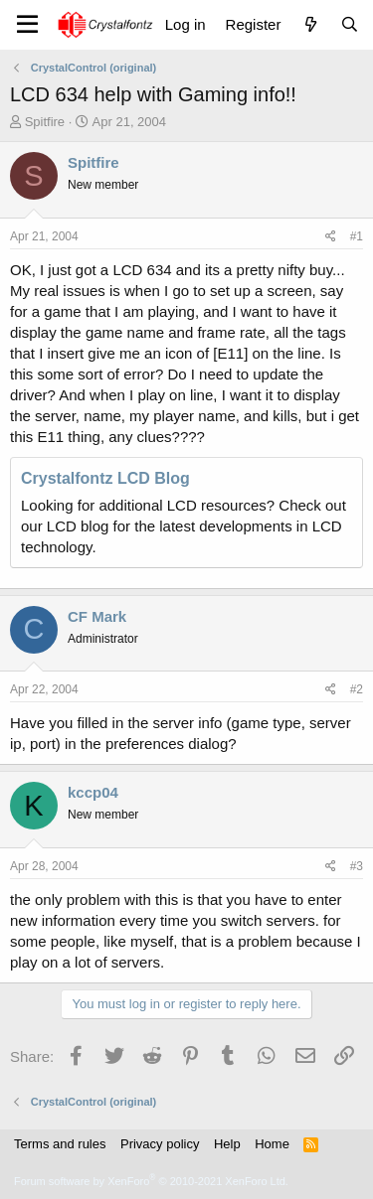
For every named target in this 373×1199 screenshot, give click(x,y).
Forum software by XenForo (151, 1181)
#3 (356, 866)
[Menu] (27, 25)
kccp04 (93, 792)
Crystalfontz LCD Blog (105, 478)
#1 (356, 236)
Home (272, 1143)
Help (227, 1143)
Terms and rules (59, 1143)
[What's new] (309, 24)
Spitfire (45, 121)
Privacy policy (159, 1143)
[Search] (349, 24)
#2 (356, 689)
